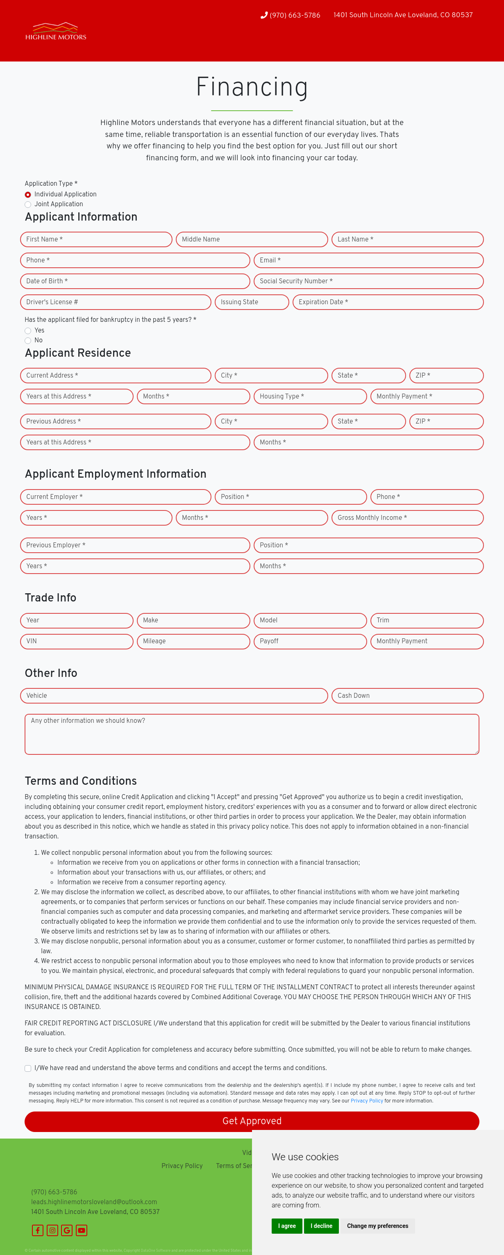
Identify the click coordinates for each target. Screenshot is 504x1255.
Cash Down (354, 696)
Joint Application (58, 204)
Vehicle (36, 696)
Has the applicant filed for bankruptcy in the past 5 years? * (111, 320)
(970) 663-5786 (290, 15)
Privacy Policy (367, 1101)
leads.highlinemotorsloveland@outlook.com (94, 1202)
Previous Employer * (56, 546)
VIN (31, 642)
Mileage (154, 642)
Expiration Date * (323, 302)
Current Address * (52, 376)
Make (150, 621)
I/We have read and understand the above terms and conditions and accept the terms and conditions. (180, 1068)
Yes (39, 331)
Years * (36, 518)
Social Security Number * (296, 282)
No (38, 341)
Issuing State (239, 302)
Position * (235, 497)
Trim (383, 621)
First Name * (44, 240)
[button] (116, 45)
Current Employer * (54, 497)
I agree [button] (287, 1226)
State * (348, 376)
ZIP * (423, 376)
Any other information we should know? (88, 721)
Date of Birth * (47, 282)
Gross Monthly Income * (372, 518)
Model (268, 621)
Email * (270, 261)
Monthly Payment (402, 642)
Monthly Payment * (405, 397)
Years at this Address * (58, 397)
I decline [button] (321, 1226)
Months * (156, 397)
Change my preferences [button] (377, 1226)
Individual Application (65, 195)
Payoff (269, 642)
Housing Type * (282, 397)
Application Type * (51, 184)
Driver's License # (52, 302)
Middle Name (201, 240)
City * (229, 376)
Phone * (38, 261)
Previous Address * (53, 422)
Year (32, 621)
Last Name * (356, 240)
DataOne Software (155, 1250)
